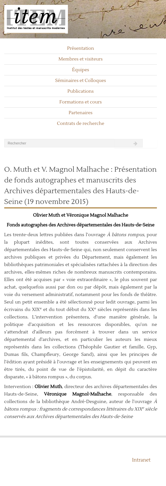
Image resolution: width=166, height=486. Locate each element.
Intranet (141, 460)
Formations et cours (80, 102)
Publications (81, 91)
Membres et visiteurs (80, 59)
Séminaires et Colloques (80, 81)
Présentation (80, 48)
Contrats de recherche (80, 124)
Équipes (80, 70)
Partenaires (81, 113)
